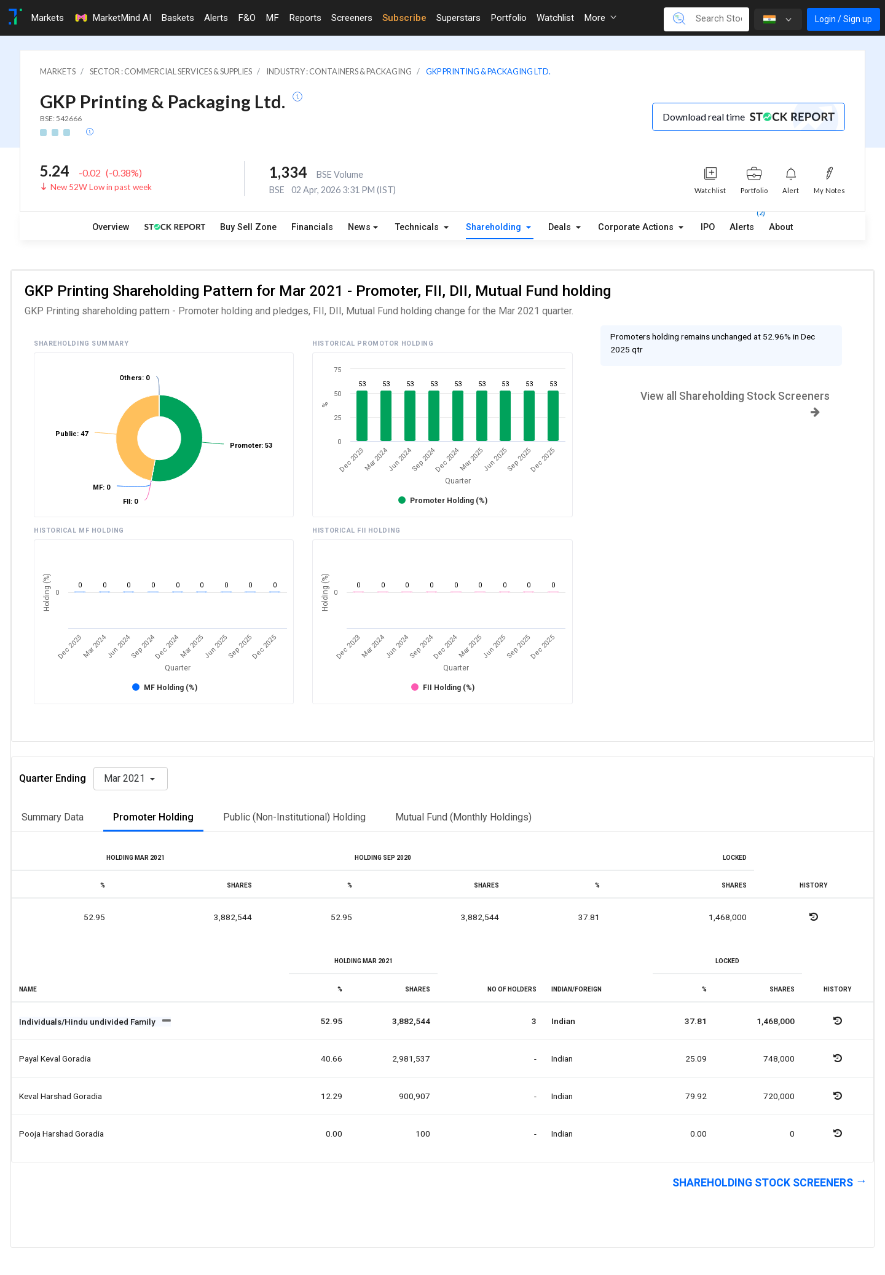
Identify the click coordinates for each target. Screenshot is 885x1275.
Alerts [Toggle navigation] (216, 17)
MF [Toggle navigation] (272, 17)
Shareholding (495, 227)
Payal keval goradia (55, 1058)
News (359, 227)
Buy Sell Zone (248, 227)
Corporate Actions (637, 227)
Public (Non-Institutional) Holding (294, 817)
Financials (312, 227)
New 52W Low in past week (101, 187)
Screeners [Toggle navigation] (351, 17)
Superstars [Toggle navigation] (458, 17)
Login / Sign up (843, 19)
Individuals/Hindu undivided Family (88, 1022)
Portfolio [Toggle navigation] (508, 17)
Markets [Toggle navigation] (47, 17)
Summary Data (53, 817)
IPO (708, 227)
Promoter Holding (153, 817)
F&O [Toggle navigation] (247, 17)
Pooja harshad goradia (61, 1133)
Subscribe (404, 17)
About (781, 227)
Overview (111, 227)
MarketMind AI (112, 17)
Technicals (418, 227)
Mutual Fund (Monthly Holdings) (463, 817)
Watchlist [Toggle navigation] (555, 17)
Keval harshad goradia (60, 1096)
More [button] (600, 17)
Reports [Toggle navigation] (305, 17)
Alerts (742, 224)
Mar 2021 (126, 778)
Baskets (177, 17)
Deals (560, 227)
